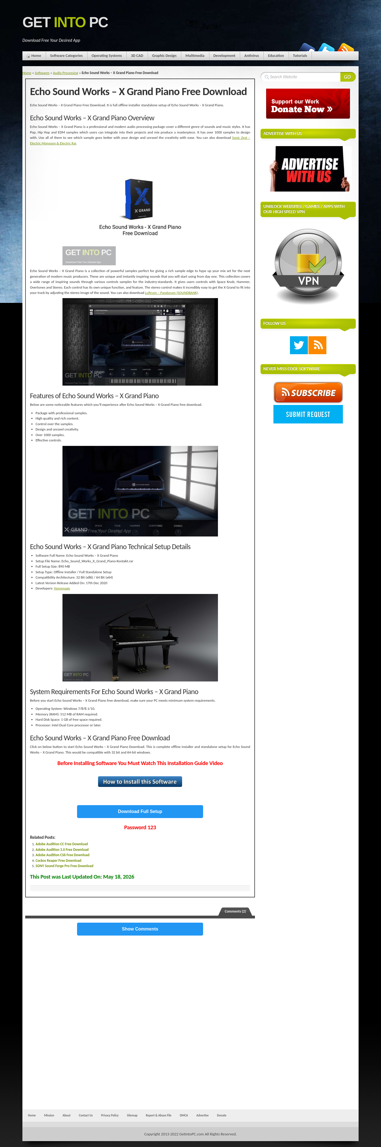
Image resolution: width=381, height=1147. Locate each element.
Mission (49, 1115)
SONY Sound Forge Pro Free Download (64, 866)
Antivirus (251, 55)
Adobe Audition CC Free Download (62, 844)
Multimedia (195, 55)
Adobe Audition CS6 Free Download (62, 855)
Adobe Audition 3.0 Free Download (62, 849)
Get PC (65, 22)
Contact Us (86, 1115)
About (66, 1115)
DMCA (184, 1115)
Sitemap (132, 1115)
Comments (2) (235, 911)
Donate (221, 1115)
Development (224, 55)
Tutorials (300, 55)
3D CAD (137, 55)
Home (36, 55)
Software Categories (66, 55)
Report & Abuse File (158, 1115)
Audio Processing (65, 73)
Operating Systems (107, 55)
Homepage (62, 588)
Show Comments (140, 929)
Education (276, 55)
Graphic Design (164, 55)
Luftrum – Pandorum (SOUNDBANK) (171, 293)
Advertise (202, 1115)
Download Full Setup (140, 811)
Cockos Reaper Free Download (58, 860)
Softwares (42, 73)
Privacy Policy (110, 1115)
